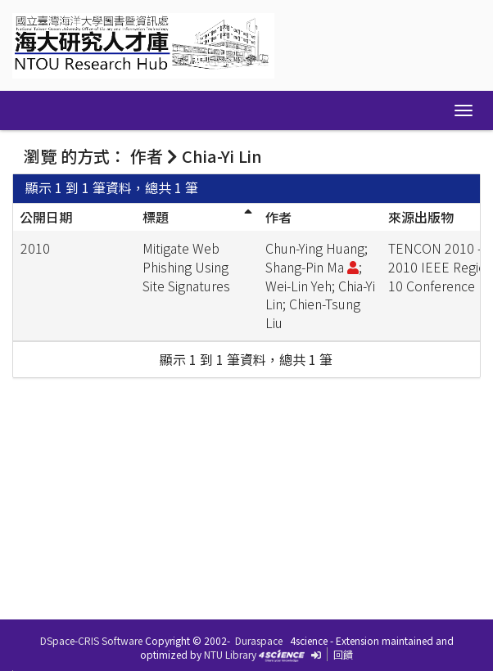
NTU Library (230, 654)
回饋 (343, 654)
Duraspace (259, 640)
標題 (155, 217)
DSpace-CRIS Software (91, 640)
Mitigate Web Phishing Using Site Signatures (186, 266)
